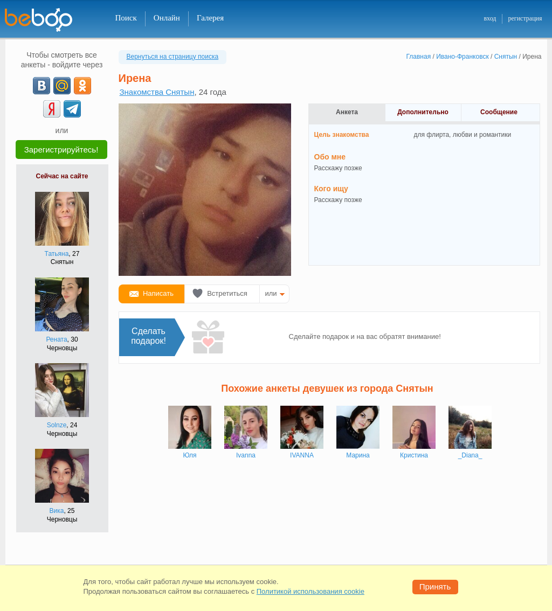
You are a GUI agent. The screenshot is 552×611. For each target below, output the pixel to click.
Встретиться (227, 293)
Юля (189, 455)
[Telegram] (72, 108)
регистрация (525, 18)
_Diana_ (470, 455)
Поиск (126, 17)
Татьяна (57, 254)
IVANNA (302, 455)
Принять (435, 586)
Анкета (347, 112)
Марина (357, 455)
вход (490, 18)
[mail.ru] (62, 85)
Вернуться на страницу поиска (173, 56)
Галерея (210, 17)
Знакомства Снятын (157, 91)
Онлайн (167, 17)
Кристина (414, 455)
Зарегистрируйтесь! (61, 149)
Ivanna (246, 455)
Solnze (57, 425)
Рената (56, 339)
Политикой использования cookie (310, 591)
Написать (158, 293)
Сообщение (499, 112)
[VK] (41, 85)
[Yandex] (51, 108)
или (271, 293)
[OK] (82, 85)
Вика (57, 511)
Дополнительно (422, 112)
